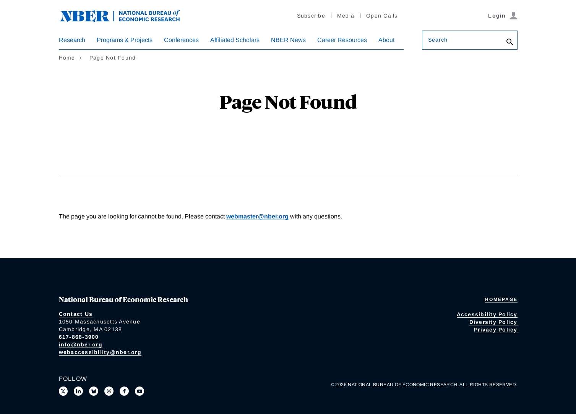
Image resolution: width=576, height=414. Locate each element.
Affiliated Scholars (235, 40)
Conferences (181, 40)
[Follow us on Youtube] (139, 391)
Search (438, 39)
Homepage (501, 299)
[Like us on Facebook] (124, 391)
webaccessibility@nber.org (100, 352)
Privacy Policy (496, 330)
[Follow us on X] (63, 391)
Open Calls (382, 16)
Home (67, 58)
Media (345, 16)
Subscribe (311, 16)
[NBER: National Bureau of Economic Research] (126, 15)
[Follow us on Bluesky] (93, 391)
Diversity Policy (493, 322)
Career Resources (342, 40)
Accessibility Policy (487, 314)
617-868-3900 (79, 337)
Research (72, 40)
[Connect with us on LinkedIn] (78, 391)
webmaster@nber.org (257, 216)
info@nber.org (80, 344)
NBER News (288, 40)
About (386, 40)
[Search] (509, 42)
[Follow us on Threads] (109, 391)
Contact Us (76, 314)
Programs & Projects (125, 40)
